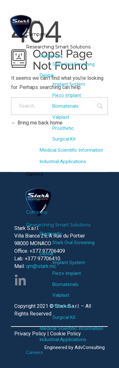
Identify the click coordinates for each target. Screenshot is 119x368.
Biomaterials (65, 106)
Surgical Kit (64, 139)
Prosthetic (63, 128)
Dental (46, 75)
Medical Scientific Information (71, 150)
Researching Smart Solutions (58, 47)
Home (33, 21)
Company (37, 34)
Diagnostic (50, 56)
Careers (34, 174)
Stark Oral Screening (73, 64)
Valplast (60, 117)
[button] (68, 187)
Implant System (68, 84)
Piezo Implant (66, 95)
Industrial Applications (62, 161)
